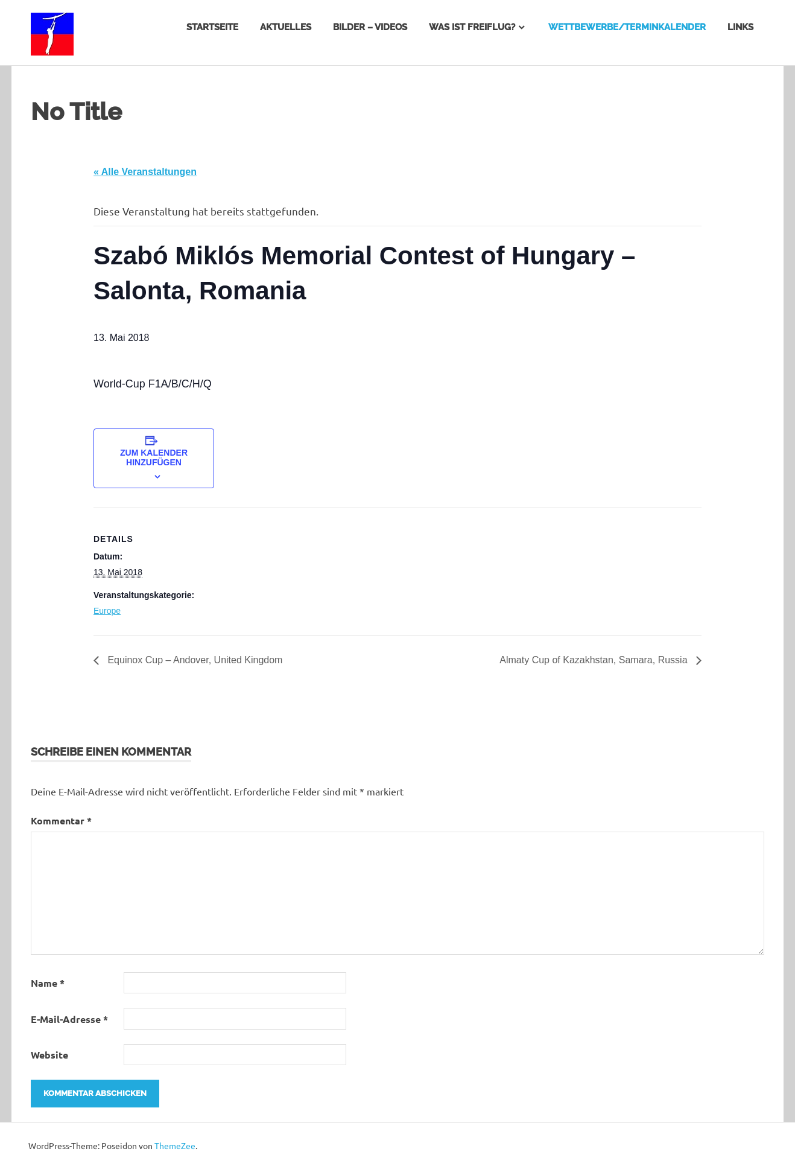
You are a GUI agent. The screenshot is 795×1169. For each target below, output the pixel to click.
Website (49, 1054)
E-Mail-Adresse (69, 1019)
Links (740, 27)
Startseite (212, 27)
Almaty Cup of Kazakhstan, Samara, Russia (594, 660)
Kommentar (61, 820)
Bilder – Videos (370, 27)
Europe (107, 611)
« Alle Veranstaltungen (145, 172)
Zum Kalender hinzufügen (154, 457)
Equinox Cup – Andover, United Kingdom (193, 660)
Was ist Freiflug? (472, 27)
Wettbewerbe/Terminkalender (627, 27)
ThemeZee (174, 1145)
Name (48, 982)
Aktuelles (285, 27)
